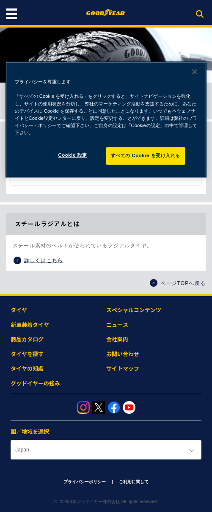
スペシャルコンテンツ (133, 310)
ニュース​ (117, 325)
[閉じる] (194, 72)
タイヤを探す (27, 354)
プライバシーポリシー (84, 481)
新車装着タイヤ (30, 325)
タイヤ (19, 310)
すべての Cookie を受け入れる (146, 155)
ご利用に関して (134, 481)
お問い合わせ (122, 354)
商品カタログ (27, 339)
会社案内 (117, 339)
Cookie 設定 (72, 155)
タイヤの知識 (27, 368)
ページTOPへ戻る (178, 283)
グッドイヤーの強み (35, 383)
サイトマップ (122, 368)
